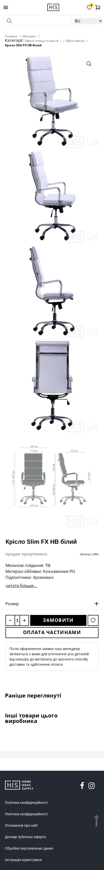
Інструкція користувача (23, 860)
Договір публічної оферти (25, 837)
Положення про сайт (21, 825)
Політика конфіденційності (26, 803)
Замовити (58, 620)
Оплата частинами (52, 632)
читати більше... (21, 586)
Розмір (12, 603)
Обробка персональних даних (29, 848)
